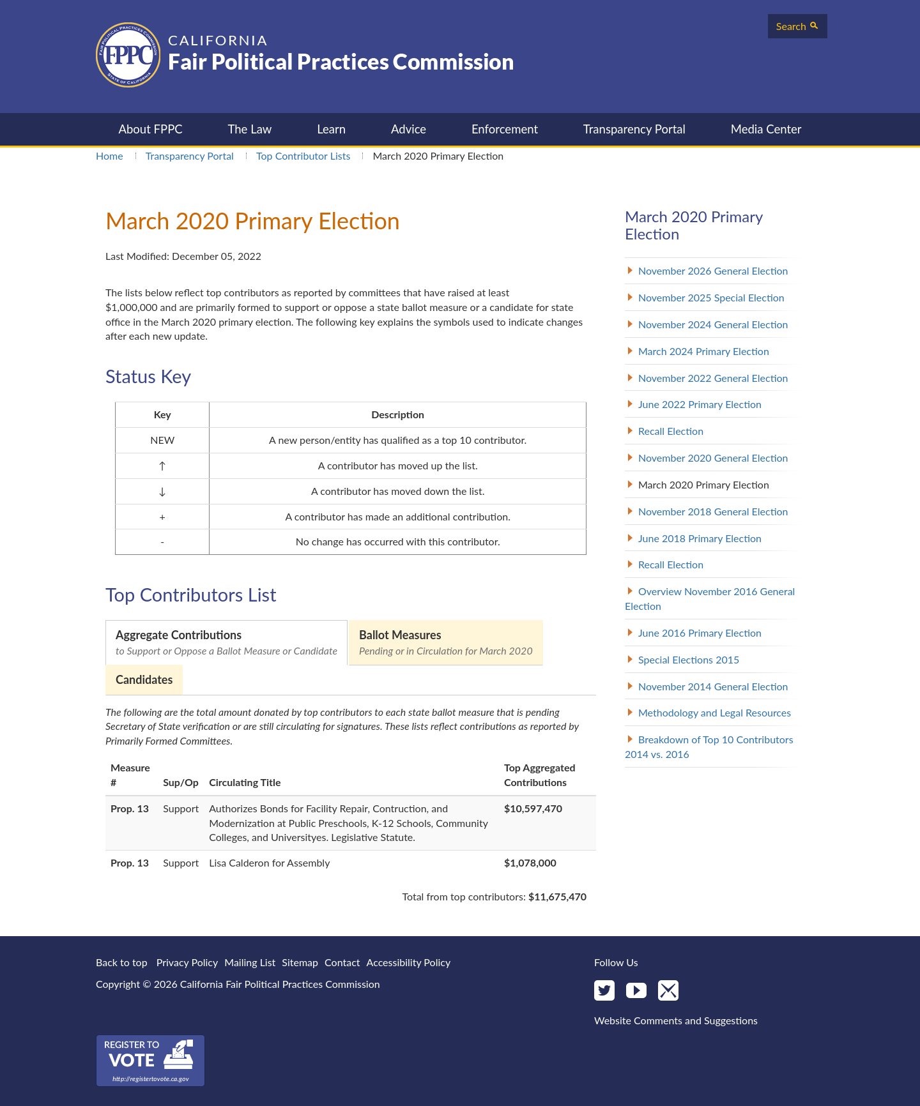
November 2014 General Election (713, 686)
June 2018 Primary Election (700, 538)
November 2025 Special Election (711, 297)
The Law (249, 129)
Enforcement (504, 129)
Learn (331, 129)
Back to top (122, 962)
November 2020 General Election (713, 457)
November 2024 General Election (713, 324)
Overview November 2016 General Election (710, 598)
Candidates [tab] (144, 679)
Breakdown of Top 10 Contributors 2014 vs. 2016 (709, 746)
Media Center (766, 129)
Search (797, 26)
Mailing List (249, 962)
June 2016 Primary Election (700, 632)
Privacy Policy (187, 962)
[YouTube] (636, 991)
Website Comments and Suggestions (676, 1020)
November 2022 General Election (713, 378)
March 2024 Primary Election (703, 351)
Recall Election (670, 431)
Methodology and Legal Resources (714, 712)
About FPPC (150, 129)
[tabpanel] (350, 804)
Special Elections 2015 (688, 659)
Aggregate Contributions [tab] (226, 643)
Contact (342, 962)
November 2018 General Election (713, 511)
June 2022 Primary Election (700, 404)
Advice (408, 129)
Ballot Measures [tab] (446, 643)
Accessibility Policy (409, 962)
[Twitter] (604, 991)
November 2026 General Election (713, 270)
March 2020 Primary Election (703, 484)
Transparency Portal (634, 129)
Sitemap (300, 962)
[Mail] (668, 991)
